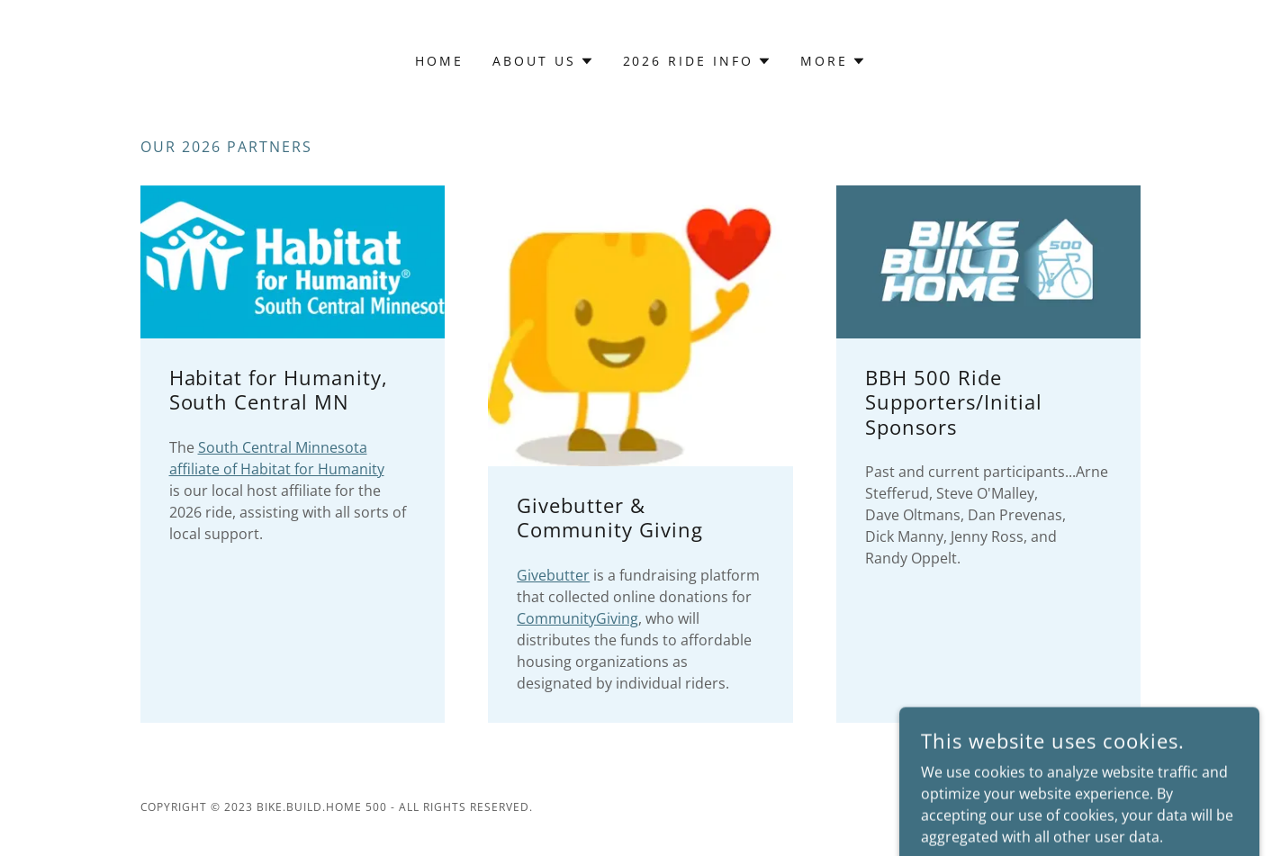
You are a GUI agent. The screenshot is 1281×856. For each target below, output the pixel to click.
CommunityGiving (577, 618)
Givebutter (553, 575)
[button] (543, 61)
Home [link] (439, 60)
